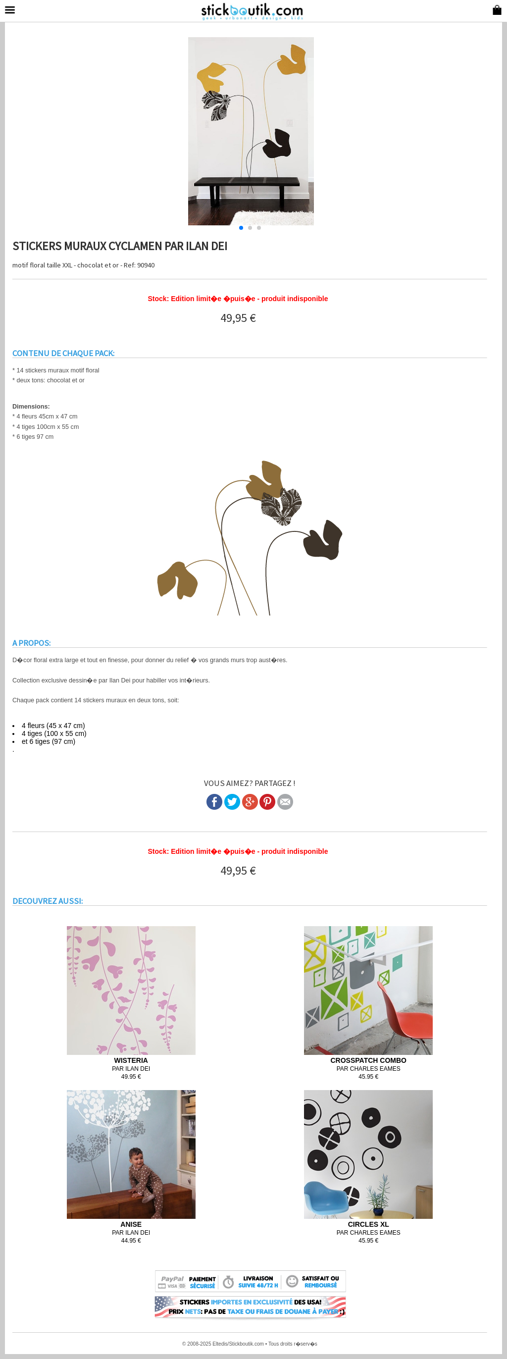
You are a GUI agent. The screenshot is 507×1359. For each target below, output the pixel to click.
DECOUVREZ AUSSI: (47, 900)
